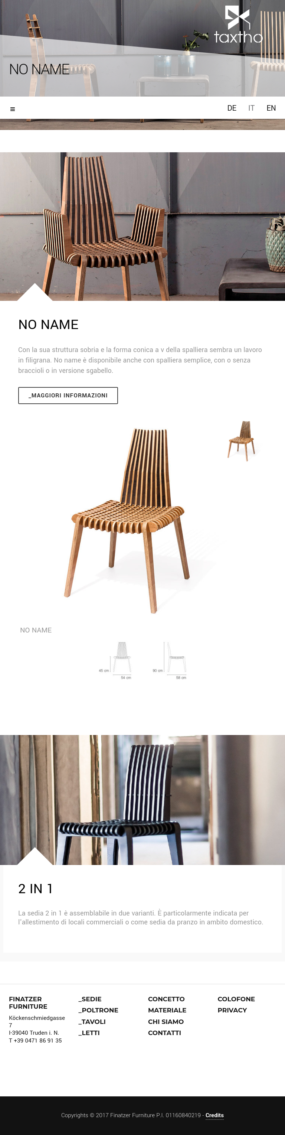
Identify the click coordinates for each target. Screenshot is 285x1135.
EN (271, 108)
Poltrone (100, 1010)
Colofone (236, 999)
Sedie (91, 999)
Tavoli (94, 1021)
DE (231, 108)
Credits (215, 1115)
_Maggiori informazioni (68, 395)
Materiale (167, 1010)
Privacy (232, 1010)
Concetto (166, 999)
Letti (91, 1033)
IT (251, 108)
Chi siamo (166, 1021)
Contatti (164, 1033)
